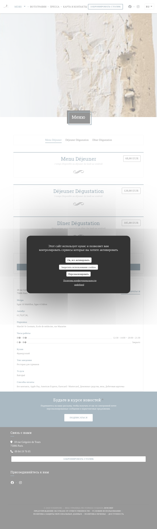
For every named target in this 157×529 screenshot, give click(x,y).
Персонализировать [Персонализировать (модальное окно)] (78, 274)
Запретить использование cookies (78, 267)
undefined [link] (79, 284)
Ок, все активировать (79, 260)
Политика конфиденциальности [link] (79, 280)
